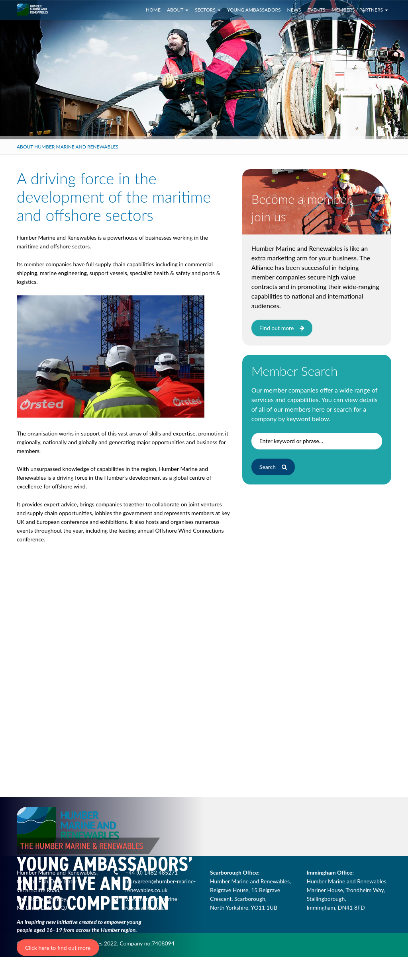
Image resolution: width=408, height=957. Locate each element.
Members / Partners (360, 10)
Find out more (282, 327)
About (177, 10)
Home (153, 10)
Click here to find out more (57, 947)
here (318, 409)
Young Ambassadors (254, 10)
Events (317, 10)
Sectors (208, 10)
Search (273, 466)
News (294, 10)
